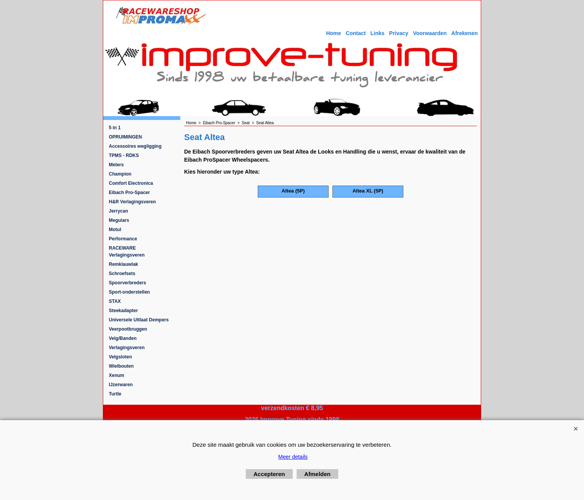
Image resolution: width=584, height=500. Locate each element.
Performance (123, 239)
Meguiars (119, 220)
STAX (115, 301)
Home (333, 33)
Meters (116, 164)
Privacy (398, 33)
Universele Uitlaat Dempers (139, 320)
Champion (120, 174)
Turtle (115, 394)
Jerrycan (118, 211)
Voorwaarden (430, 33)
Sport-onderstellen (129, 292)
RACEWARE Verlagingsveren (127, 251)
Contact (356, 33)
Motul (115, 229)
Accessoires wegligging (135, 146)
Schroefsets (122, 273)
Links (377, 33)
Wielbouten (121, 366)
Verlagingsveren (127, 347)
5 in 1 (115, 127)
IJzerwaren (121, 384)
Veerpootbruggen (128, 329)
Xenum (116, 375)
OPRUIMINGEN (125, 137)
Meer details (292, 457)
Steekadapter (123, 310)
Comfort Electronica (131, 183)
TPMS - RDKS (124, 155)
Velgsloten (120, 357)
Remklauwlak (123, 264)
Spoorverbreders (127, 282)
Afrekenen (464, 33)
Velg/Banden (123, 338)
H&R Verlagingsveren (132, 201)
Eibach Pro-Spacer (129, 192)
